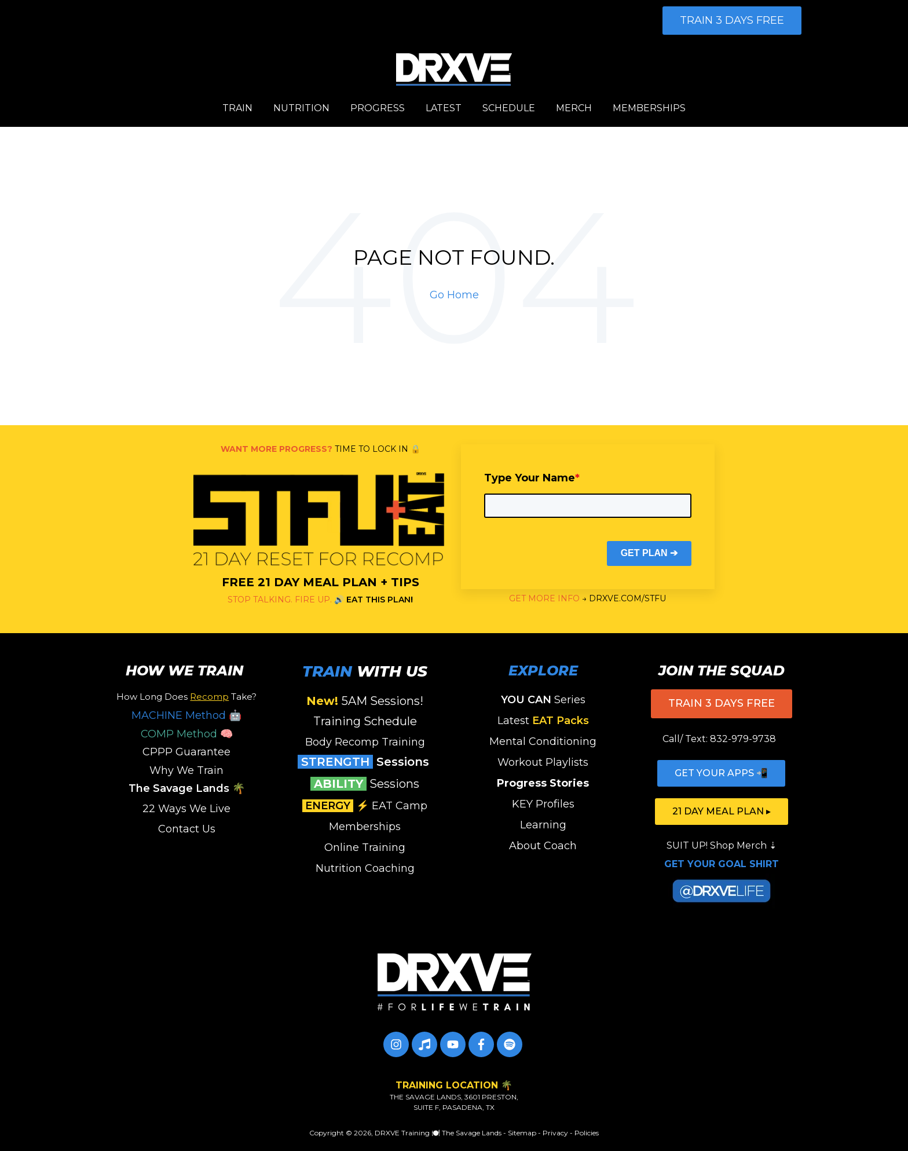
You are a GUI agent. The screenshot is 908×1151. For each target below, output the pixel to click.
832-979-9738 (743, 738)
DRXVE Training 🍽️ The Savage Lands (438, 1132)
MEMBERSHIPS (649, 108)
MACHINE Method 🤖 (186, 715)
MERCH (574, 108)
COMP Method (179, 734)
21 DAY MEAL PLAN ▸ (721, 811)
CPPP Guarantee (186, 752)
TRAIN (237, 108)
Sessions (365, 762)
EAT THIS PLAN (378, 599)
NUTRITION (301, 108)
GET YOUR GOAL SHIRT (721, 863)
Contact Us (186, 829)
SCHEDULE (508, 108)
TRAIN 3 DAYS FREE (732, 20)
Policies (586, 1132)
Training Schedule (365, 721)
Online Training (364, 847)
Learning (543, 825)
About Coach (543, 845)
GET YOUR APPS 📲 (721, 773)
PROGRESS (377, 108)
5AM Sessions (363, 701)
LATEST (444, 108)
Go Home (454, 294)
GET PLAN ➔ (649, 553)
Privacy (555, 1132)
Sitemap (522, 1132)
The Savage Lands (179, 788)
